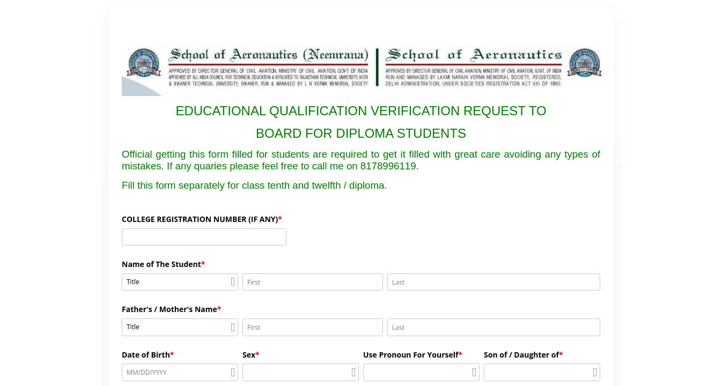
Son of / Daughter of (521, 355)
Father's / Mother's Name (169, 309)
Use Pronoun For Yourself (410, 355)
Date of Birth (146, 355)
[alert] (180, 372)
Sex (248, 355)
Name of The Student (161, 264)
